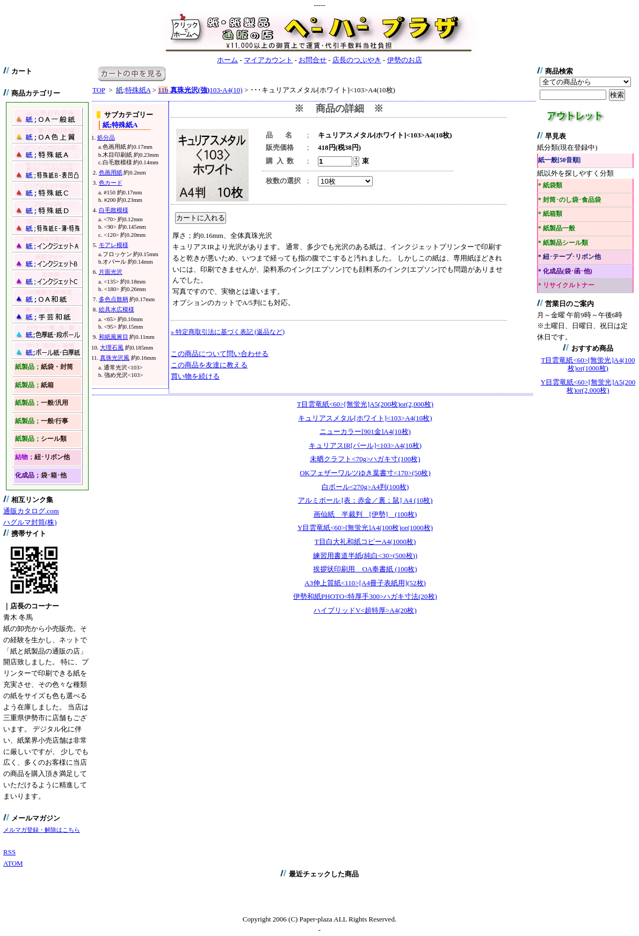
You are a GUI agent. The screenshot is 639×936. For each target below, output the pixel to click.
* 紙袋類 (550, 185)
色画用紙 (110, 172)
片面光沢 (110, 272)
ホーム (227, 60)
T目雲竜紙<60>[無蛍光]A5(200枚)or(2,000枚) (365, 404)
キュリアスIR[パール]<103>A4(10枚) (365, 445)
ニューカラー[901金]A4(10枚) (365, 431)
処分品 (106, 137)
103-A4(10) (200, 90)
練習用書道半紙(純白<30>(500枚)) (365, 556)
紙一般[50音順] (559, 160)
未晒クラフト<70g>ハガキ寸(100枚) (365, 459)
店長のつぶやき (356, 60)
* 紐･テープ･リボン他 (569, 256)
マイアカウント (268, 60)
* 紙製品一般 (556, 228)
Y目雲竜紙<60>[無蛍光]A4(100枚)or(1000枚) (365, 528)
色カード (110, 182)
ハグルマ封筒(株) (30, 522)
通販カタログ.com (31, 511)
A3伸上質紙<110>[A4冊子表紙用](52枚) (365, 583)
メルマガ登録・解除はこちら (41, 829)
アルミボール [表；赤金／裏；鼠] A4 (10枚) (365, 500)
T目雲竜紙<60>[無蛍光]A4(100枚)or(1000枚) (588, 364)
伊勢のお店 (404, 60)
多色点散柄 (113, 299)
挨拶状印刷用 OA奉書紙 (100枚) (365, 569)
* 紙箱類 (550, 214)
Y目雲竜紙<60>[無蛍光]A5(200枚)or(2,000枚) (588, 386)
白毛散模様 (113, 210)
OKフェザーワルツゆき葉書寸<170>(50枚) (365, 473)
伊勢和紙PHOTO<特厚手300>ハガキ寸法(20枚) (365, 596)
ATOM (13, 863)
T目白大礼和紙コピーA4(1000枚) (365, 542)
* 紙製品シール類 (563, 243)
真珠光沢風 (114, 357)
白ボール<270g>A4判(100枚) (365, 487)
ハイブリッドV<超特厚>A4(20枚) (365, 610)
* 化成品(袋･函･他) (565, 271)
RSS (9, 852)
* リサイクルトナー (566, 285)
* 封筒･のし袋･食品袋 (569, 200)
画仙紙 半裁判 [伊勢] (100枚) (365, 514)
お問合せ (312, 60)
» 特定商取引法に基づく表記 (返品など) (228, 332)
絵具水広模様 (116, 309)
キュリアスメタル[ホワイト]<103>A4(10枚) (365, 418)
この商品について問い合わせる (219, 354)
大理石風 (112, 347)
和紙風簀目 (113, 336)
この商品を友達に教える (209, 365)
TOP (98, 90)
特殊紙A (133, 90)
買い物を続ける (195, 376)
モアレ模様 (113, 245)
